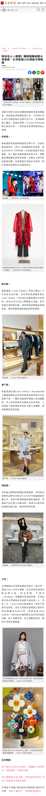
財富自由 (35, 3)
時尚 (4, 48)
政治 (29, 3)
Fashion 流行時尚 (19, 48)
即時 (19, 3)
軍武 (42, 3)
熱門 (24, 3)
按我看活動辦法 (33, 791)
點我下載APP (15, 791)
